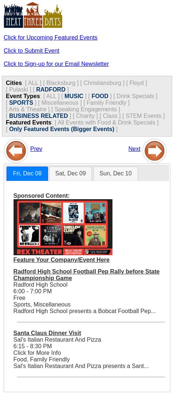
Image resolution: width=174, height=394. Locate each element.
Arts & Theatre (28, 109)
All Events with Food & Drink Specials (106, 122)
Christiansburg (102, 83)
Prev (36, 149)
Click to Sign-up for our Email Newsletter (56, 64)
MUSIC (74, 96)
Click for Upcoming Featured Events (50, 37)
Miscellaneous (59, 103)
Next (135, 149)
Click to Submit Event (31, 51)
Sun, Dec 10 (116, 173)
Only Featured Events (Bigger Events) (61, 129)
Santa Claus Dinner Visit (47, 333)
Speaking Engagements (86, 109)
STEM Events (144, 116)
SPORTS (21, 103)
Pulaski (18, 89)
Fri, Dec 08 (27, 173)
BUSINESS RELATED (38, 116)
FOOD (100, 96)
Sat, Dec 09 (70, 173)
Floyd (136, 83)
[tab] (27, 174)
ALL (33, 83)
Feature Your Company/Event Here (62, 260)
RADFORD (51, 89)
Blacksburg (61, 83)
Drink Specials (135, 96)
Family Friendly (106, 103)
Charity (85, 116)
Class (110, 116)
